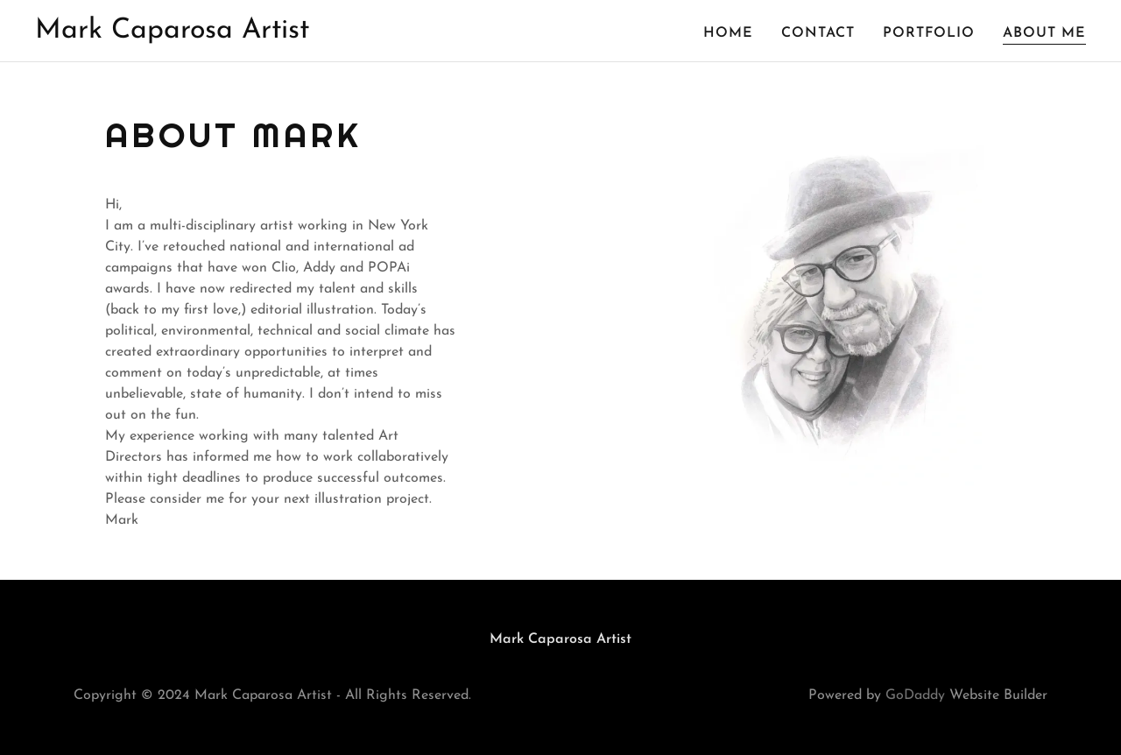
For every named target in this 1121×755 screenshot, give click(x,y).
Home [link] (728, 33)
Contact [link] (818, 33)
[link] (172, 34)
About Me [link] (1044, 33)
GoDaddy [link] (915, 695)
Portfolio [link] (929, 33)
